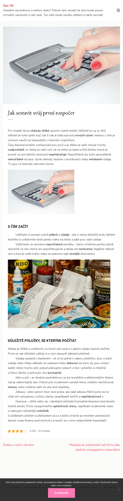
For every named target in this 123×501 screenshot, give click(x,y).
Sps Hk (8, 5)
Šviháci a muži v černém (18, 445)
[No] (119, 489)
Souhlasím (61, 493)
